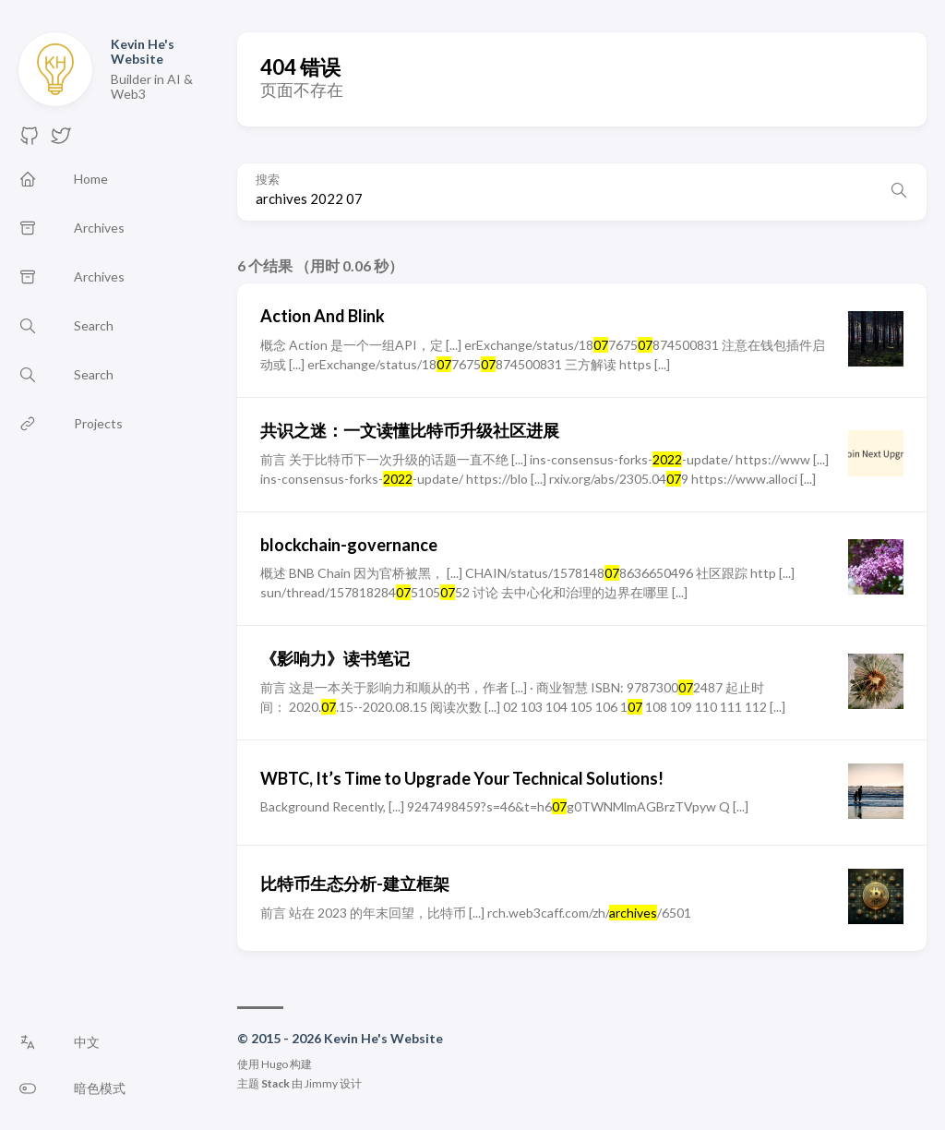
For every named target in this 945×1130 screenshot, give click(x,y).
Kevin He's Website (142, 51)
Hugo (274, 1064)
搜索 (268, 179)
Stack (275, 1083)
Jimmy (321, 1083)
